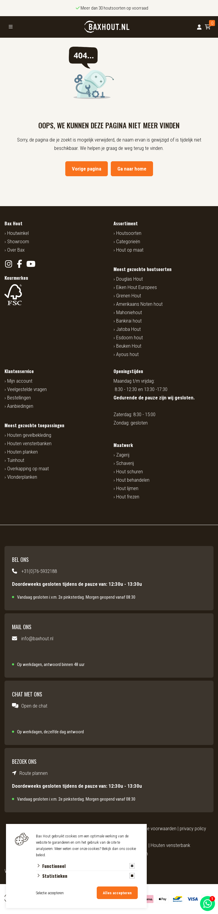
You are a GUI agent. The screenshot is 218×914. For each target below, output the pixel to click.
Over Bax (16, 250)
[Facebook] (20, 264)
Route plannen (33, 773)
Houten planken (22, 452)
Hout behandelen (132, 480)
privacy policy (193, 828)
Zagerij (122, 455)
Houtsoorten (128, 233)
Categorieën (128, 241)
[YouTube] (31, 264)
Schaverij (125, 463)
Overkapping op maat (28, 469)
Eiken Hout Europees (136, 287)
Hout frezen (127, 497)
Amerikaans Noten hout (139, 304)
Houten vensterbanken (29, 443)
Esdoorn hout (129, 337)
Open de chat (34, 706)
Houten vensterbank (170, 845)
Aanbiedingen (20, 406)
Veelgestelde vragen (27, 389)
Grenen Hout (128, 296)
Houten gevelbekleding (29, 435)
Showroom (18, 241)
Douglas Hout (129, 279)
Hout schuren (129, 472)
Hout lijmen (127, 488)
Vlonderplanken (22, 477)
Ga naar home (131, 169)
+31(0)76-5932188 (39, 571)
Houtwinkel (18, 233)
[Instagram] (8, 264)
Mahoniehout (129, 312)
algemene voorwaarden (153, 828)
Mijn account (19, 381)
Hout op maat (129, 250)
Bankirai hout (129, 321)
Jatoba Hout (128, 329)
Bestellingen (19, 398)
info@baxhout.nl (37, 638)
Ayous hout (127, 354)
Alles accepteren (117, 893)
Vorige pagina (86, 169)
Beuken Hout (128, 346)
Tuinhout (15, 460)
